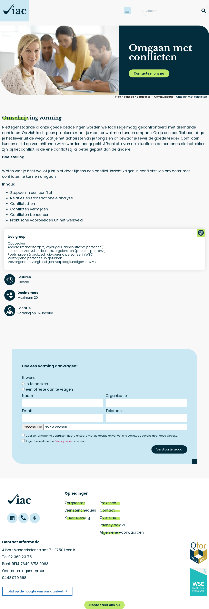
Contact (107, 510)
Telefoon (114, 411)
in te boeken (37, 383)
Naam (27, 396)
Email (27, 411)
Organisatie (116, 396)
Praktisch (108, 502)
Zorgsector (75, 502)
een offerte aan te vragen (49, 389)
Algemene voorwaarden (122, 532)
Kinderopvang (77, 517)
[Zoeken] (204, 11)
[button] (127, 10)
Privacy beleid (64, 441)
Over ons (108, 517)
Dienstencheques (80, 510)
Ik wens (28, 378)
